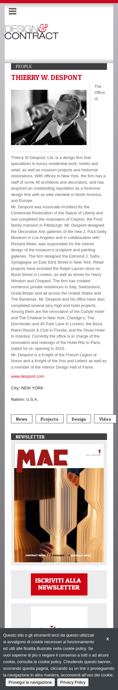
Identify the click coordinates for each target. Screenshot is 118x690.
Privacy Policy (73, 682)
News (21, 419)
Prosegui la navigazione (30, 682)
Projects (50, 419)
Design (79, 419)
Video (105, 419)
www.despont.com (27, 376)
